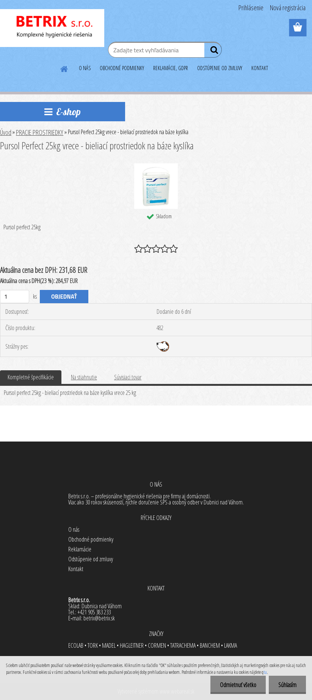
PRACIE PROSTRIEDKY (39, 132)
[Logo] (52, 28)
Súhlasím (287, 685)
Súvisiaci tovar (127, 377)
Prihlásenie (250, 7)
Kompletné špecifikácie (31, 377)
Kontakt (75, 569)
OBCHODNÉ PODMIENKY (122, 68)
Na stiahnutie (84, 377)
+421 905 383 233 (94, 612)
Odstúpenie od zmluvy (90, 559)
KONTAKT (259, 68)
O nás (73, 529)
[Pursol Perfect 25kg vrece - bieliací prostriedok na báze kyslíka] (156, 166)
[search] (212, 51)
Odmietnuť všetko (238, 685)
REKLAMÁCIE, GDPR (170, 68)
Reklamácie (79, 549)
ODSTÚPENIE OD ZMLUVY (219, 68)
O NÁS (85, 68)
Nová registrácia (288, 7)
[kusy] (14, 296)
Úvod (5, 132)
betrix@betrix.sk (99, 618)
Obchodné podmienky (90, 539)
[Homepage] (64, 68)
